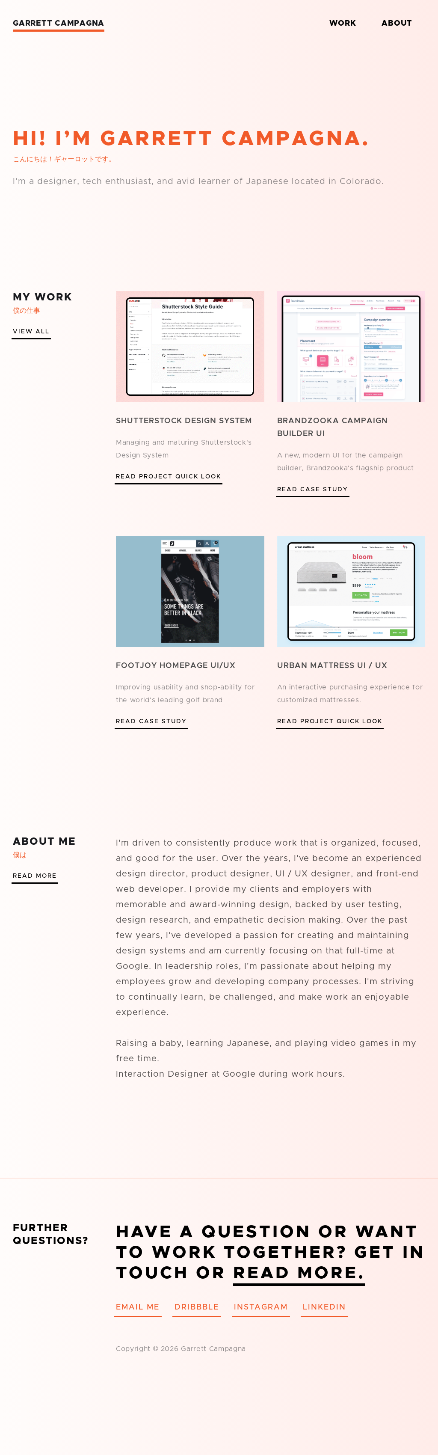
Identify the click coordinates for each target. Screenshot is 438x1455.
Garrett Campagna (58, 23)
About (397, 23)
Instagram (261, 1307)
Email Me (138, 1307)
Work (342, 23)
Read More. (299, 1273)
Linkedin (324, 1307)
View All (31, 332)
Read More (35, 876)
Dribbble (197, 1307)
